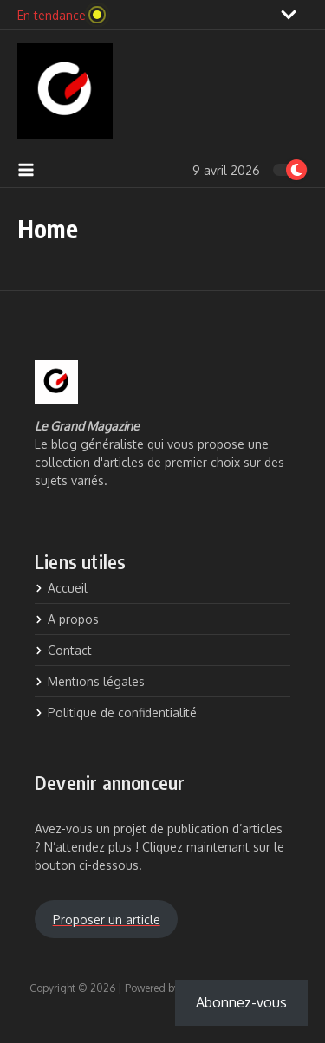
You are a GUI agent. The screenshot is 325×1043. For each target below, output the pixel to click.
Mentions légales (90, 681)
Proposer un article (106, 919)
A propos (67, 619)
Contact (63, 650)
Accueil (61, 587)
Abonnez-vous (241, 1002)
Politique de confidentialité (116, 712)
